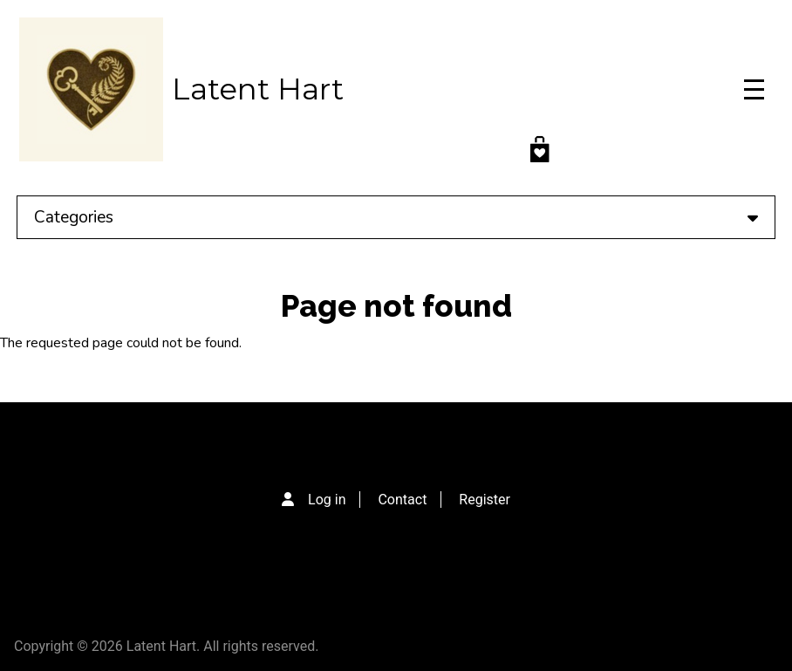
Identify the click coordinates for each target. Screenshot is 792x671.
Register (484, 499)
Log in (326, 499)
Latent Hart (258, 89)
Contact (402, 499)
